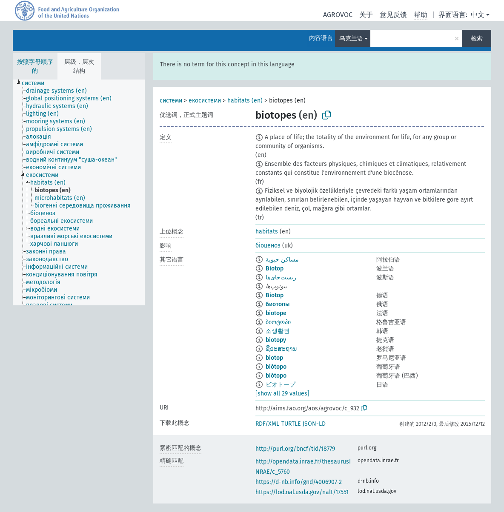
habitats (266, 231)
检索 (477, 38)
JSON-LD (314, 423)
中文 (477, 15)
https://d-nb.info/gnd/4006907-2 (298, 482)
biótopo (276, 366)
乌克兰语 (351, 38)
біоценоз (268, 245)
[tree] (79, 192)
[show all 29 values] (282, 393)
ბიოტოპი (278, 322)
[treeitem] (36, 83)
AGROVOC (337, 15)
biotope (276, 313)
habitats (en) (245, 100)
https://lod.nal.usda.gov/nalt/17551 (302, 492)
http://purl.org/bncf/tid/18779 (295, 448)
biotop (274, 357)
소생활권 (277, 331)
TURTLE (291, 423)
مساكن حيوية (282, 259)
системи (171, 100)
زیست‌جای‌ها (281, 277)
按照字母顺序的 (35, 66)
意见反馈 (393, 15)
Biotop (275, 268)
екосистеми (205, 100)
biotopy (276, 340)
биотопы (277, 304)
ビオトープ (280, 384)
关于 (366, 15)
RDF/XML (267, 423)
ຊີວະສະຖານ (281, 349)
